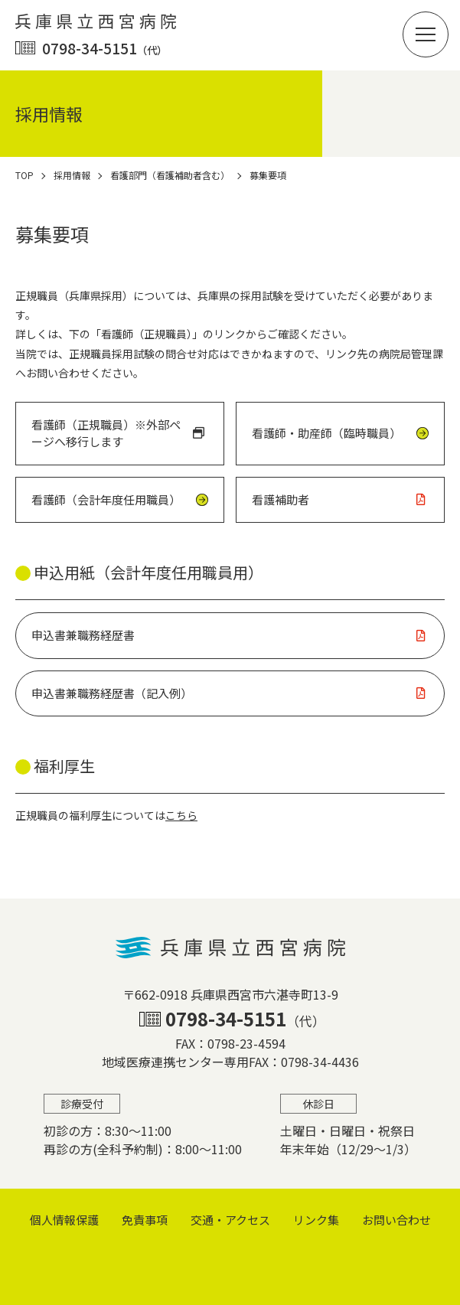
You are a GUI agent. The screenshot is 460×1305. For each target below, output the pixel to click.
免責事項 (145, 1220)
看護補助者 (280, 499)
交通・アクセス (230, 1220)
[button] (426, 34)
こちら (181, 815)
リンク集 (316, 1220)
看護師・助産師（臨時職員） (326, 433)
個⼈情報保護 (64, 1220)
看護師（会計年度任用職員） (106, 499)
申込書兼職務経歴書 (83, 635)
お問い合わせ (396, 1220)
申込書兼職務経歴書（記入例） (111, 693)
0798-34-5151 (104, 48)
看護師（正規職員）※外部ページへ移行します (106, 433)
